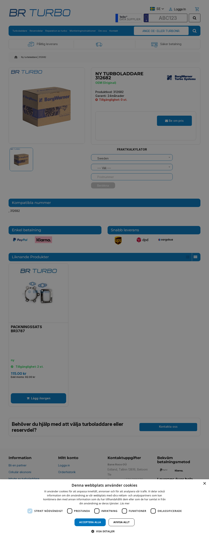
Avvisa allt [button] (121, 522)
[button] (104, 531)
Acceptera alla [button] (90, 522)
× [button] (204, 483)
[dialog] (104, 508)
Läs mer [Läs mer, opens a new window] (125, 503)
